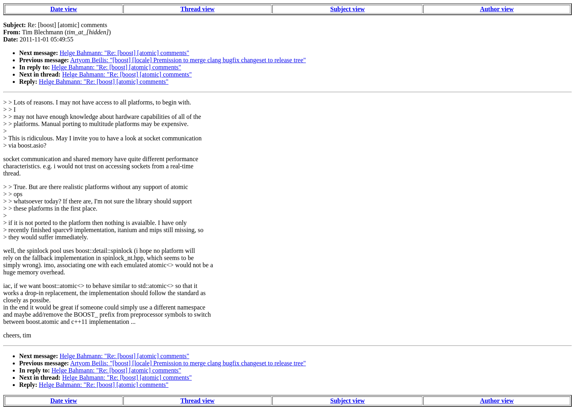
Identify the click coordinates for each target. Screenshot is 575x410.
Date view (63, 9)
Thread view (197, 9)
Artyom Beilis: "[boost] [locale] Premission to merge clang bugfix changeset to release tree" (188, 60)
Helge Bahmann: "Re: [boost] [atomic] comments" (124, 52)
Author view (497, 9)
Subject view (347, 9)
